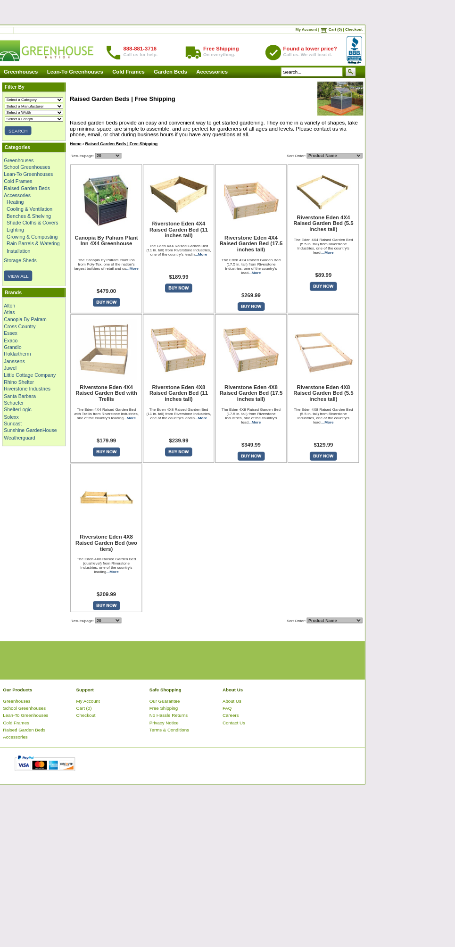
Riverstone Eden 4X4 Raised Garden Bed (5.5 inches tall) (323, 224)
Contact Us (234, 722)
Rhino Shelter (19, 381)
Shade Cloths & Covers (32, 222)
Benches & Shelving (29, 215)
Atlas (9, 312)
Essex (10, 333)
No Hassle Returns (168, 715)
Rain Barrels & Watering (33, 243)
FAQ (227, 708)
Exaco (10, 340)
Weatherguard (19, 437)
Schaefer (14, 403)
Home (76, 143)
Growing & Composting (32, 237)
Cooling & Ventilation (29, 209)
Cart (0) (335, 29)
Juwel (10, 368)
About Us (232, 700)
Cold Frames (128, 72)
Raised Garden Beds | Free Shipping (121, 143)
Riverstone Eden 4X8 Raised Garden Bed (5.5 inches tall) (323, 393)
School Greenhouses (27, 167)
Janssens (14, 361)
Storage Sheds (20, 260)
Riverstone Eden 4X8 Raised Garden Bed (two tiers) (106, 543)
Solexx (11, 416)
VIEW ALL (18, 275)
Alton (9, 305)
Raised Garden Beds (27, 188)
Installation (18, 250)
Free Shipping (163, 708)
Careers (231, 715)
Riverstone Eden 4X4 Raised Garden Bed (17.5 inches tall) (250, 244)
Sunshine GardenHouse (30, 430)
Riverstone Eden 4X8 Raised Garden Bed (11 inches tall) (178, 393)
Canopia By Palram (25, 319)
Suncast (13, 423)
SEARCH (17, 130)
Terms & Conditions (169, 729)
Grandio (12, 347)
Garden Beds (170, 72)
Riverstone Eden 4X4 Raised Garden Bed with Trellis (106, 393)
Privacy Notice (164, 722)
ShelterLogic (17, 409)
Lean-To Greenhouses (75, 72)
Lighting (15, 230)
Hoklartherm (17, 354)
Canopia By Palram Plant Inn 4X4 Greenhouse (106, 241)
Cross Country (19, 326)
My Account (306, 29)
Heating (15, 202)
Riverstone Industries (27, 388)
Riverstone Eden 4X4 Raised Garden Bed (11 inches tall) (178, 230)
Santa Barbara (20, 396)
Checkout (354, 29)
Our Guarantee (164, 700)
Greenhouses (21, 72)
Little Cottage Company (30, 375)
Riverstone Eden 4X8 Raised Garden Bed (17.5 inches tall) (250, 393)
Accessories (212, 72)
